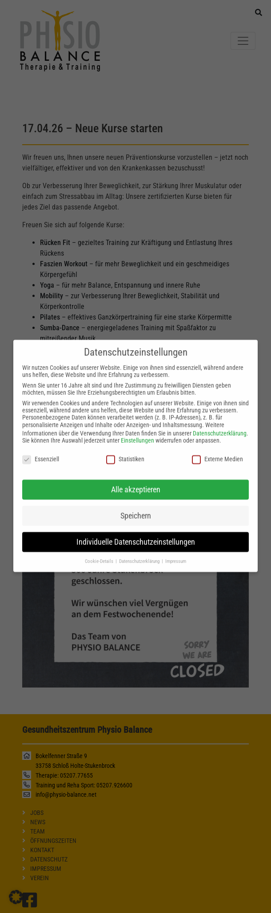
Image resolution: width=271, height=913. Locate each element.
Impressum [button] (175, 554)
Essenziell (40, 451)
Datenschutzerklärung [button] (140, 554)
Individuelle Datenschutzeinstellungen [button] (135, 534)
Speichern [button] (135, 508)
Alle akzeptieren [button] (135, 482)
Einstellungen (137, 432)
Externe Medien (217, 451)
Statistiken (125, 451)
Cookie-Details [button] (100, 554)
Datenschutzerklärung (220, 425)
